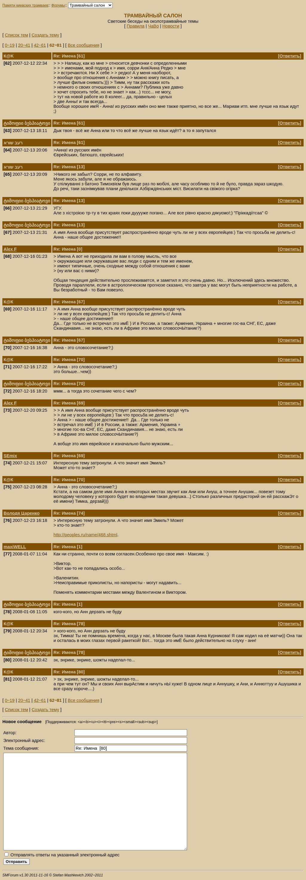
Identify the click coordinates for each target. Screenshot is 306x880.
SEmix (10, 455)
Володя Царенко (21, 513)
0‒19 (9, 45)
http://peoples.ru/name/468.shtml (85, 534)
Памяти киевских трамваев (25, 5)
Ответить (289, 56)
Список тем (16, 35)
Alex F (10, 249)
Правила (136, 26)
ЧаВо (153, 26)
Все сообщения (84, 45)
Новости (170, 26)
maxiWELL (15, 546)
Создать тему (45, 35)
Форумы (58, 5)
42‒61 (40, 45)
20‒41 (24, 45)
